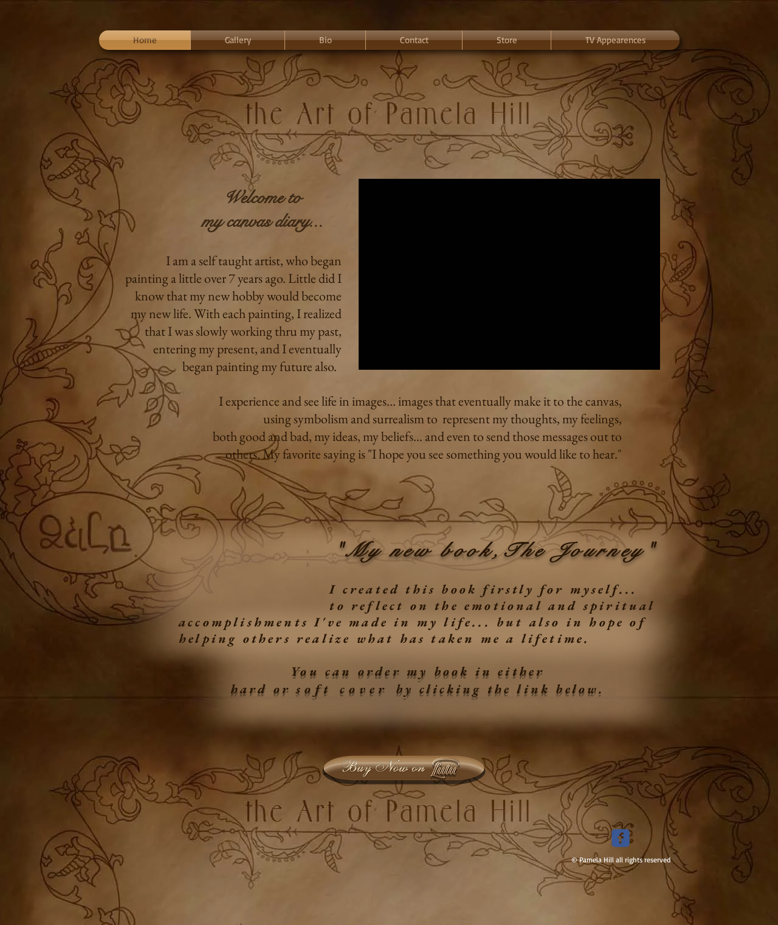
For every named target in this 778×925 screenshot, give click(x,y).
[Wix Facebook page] (620, 838)
